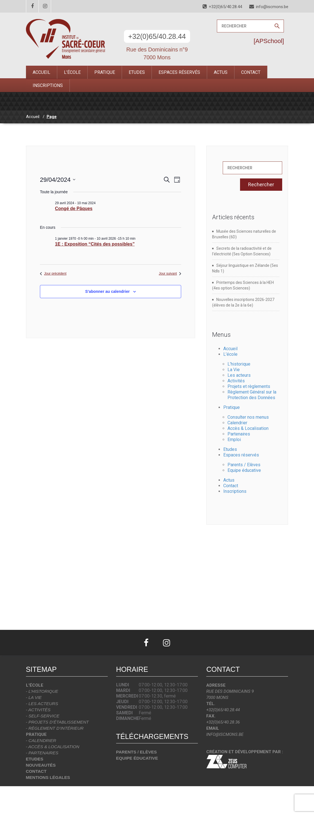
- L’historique (42, 691)
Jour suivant (170, 273)
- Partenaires (42, 752)
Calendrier (237, 422)
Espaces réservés (179, 72)
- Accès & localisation (53, 746)
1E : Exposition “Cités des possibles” (95, 244)
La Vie (233, 369)
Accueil (41, 72)
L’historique (238, 364)
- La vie (34, 697)
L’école (72, 72)
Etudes (137, 72)
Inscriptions (48, 85)
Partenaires (238, 434)
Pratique (104, 72)
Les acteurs (239, 375)
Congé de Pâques (73, 208)
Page (52, 116)
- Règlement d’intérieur (55, 728)
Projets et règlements (248, 386)
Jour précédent (53, 273)
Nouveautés (41, 765)
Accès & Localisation (248, 428)
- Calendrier (41, 740)
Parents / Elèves (243, 464)
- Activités (38, 709)
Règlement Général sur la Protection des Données (251, 394)
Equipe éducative (244, 470)
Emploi (234, 439)
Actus (220, 72)
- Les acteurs (42, 703)
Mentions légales (48, 777)
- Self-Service (42, 715)
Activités (236, 380)
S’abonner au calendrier (107, 291)
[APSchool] (269, 40)
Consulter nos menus (248, 417)
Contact (250, 72)
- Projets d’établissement (57, 722)
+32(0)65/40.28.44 (157, 36)
